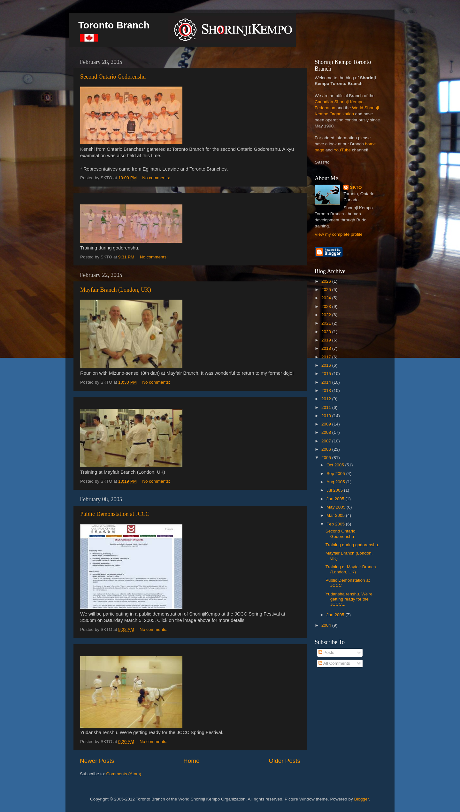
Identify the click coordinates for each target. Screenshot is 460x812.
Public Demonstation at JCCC (115, 514)
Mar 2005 (336, 515)
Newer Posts (97, 760)
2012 (326, 398)
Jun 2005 (335, 498)
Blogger (361, 799)
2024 (326, 297)
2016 (326, 365)
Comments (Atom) (124, 773)
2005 (326, 457)
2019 (326, 340)
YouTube (342, 150)
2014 (326, 382)
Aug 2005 (336, 481)
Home (191, 760)
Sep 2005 (336, 473)
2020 (326, 331)
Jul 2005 (335, 490)
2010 (326, 415)
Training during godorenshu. (352, 544)
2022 (326, 314)
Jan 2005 (335, 614)
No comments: (156, 177)
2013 (326, 390)
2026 (326, 281)
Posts (326, 652)
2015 (326, 373)
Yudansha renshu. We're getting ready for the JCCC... (349, 599)
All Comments (334, 663)
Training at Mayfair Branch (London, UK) (351, 569)
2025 (326, 289)
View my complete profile (339, 234)
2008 (326, 432)
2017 (326, 357)
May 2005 (336, 507)
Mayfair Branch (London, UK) (115, 290)
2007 (326, 441)
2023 (326, 306)
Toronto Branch (114, 25)
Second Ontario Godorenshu (113, 76)
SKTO (356, 187)
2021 (326, 323)
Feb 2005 (336, 524)
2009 (326, 424)
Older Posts (284, 760)
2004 (326, 625)
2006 (326, 449)
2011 (326, 407)
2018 (326, 348)
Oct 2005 (335, 465)
